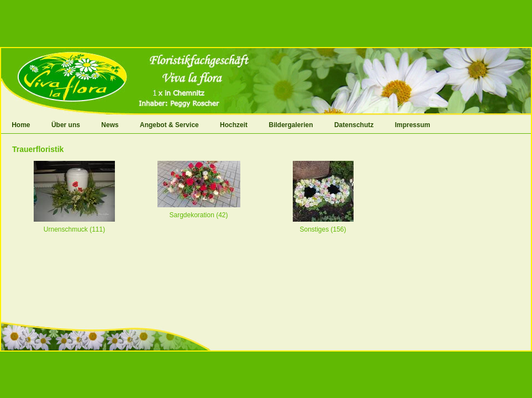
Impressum (412, 125)
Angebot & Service (169, 125)
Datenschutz (353, 125)
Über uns (65, 125)
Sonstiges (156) (322, 229)
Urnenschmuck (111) (74, 229)
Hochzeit (233, 125)
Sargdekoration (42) (198, 215)
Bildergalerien (291, 125)
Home (21, 125)
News (109, 125)
